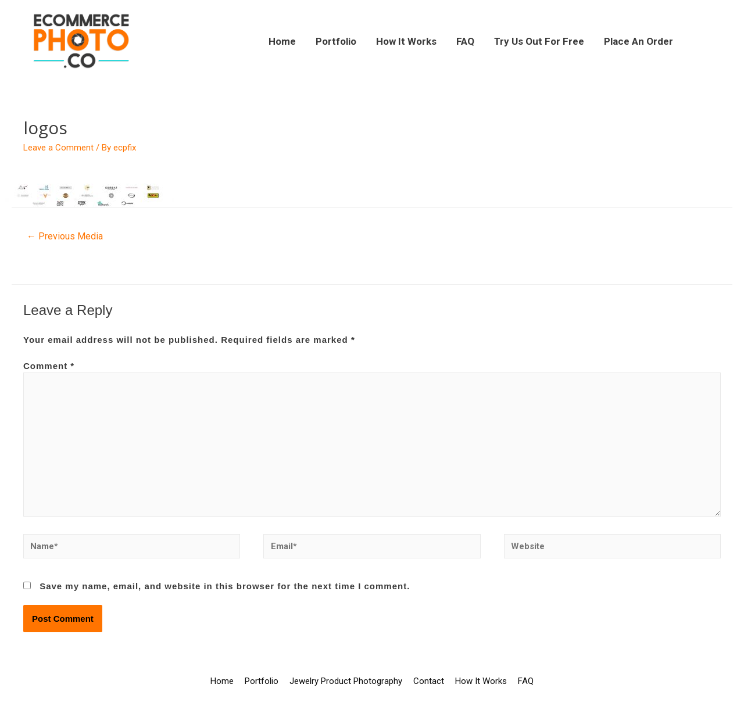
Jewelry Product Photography (345, 681)
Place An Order (638, 41)
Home (282, 41)
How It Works (406, 41)
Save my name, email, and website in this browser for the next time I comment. (225, 586)
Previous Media (65, 236)
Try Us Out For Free (539, 41)
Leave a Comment (58, 147)
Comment (48, 366)
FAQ (465, 41)
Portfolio (336, 41)
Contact (428, 681)
